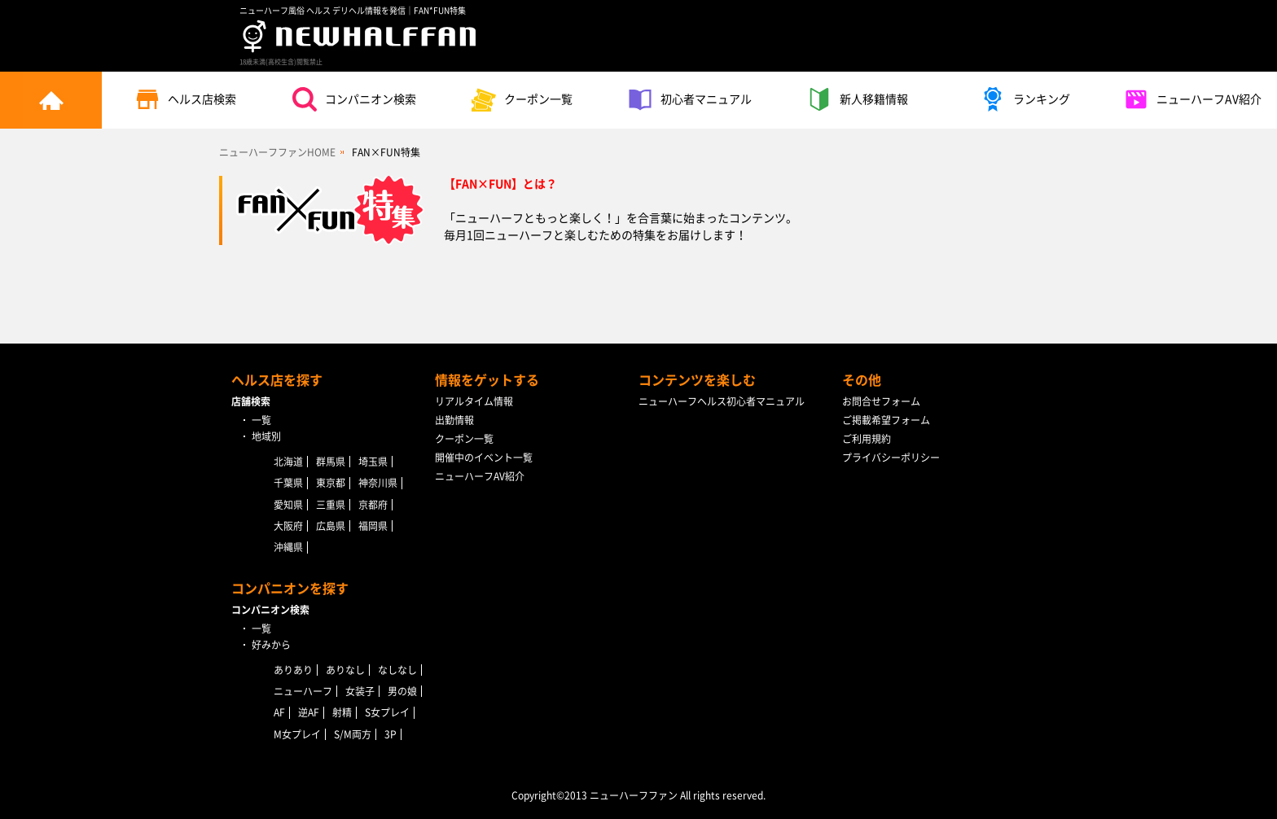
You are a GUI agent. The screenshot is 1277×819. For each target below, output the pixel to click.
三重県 (330, 505)
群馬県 (330, 461)
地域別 (266, 436)
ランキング (1025, 99)
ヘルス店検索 (185, 99)
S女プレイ (387, 712)
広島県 (330, 526)
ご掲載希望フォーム (886, 420)
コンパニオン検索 (354, 99)
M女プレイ (297, 734)
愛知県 (288, 505)
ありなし (345, 670)
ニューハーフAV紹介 (1193, 99)
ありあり (293, 670)
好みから (271, 645)
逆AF (308, 712)
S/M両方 (352, 734)
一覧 (261, 420)
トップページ (51, 100)
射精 (342, 712)
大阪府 (288, 526)
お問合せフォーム (881, 401)
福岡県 (373, 526)
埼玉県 (373, 461)
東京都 (330, 483)
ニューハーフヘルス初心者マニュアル (721, 401)
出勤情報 (454, 420)
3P (390, 734)
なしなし (397, 670)
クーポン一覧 (522, 99)
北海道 (288, 461)
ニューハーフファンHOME (277, 152)
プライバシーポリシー (891, 457)
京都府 (373, 505)
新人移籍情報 (857, 99)
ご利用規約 (866, 439)
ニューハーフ (303, 691)
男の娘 (402, 691)
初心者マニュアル (690, 99)
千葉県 (288, 483)
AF (279, 712)
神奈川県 (377, 483)
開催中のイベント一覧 (484, 457)
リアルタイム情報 (474, 401)
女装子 (360, 691)
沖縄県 (288, 547)
